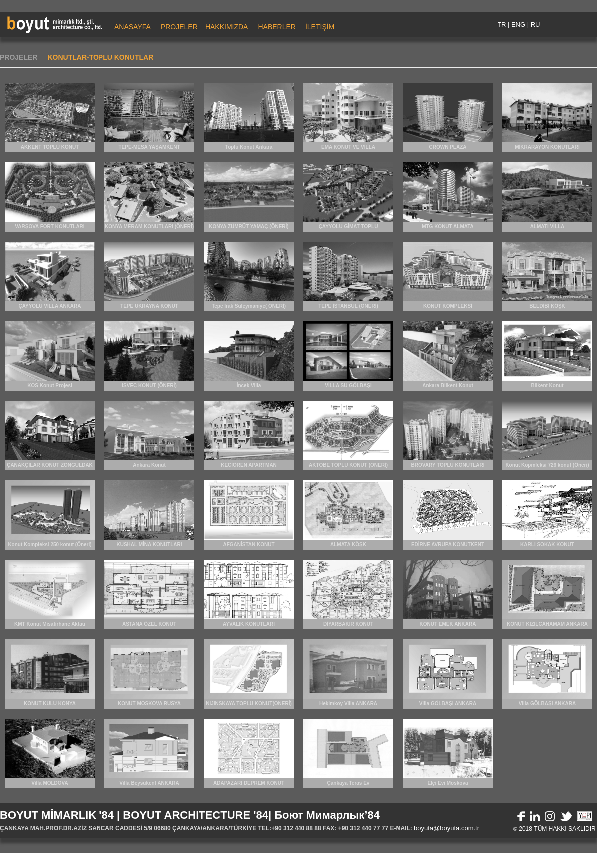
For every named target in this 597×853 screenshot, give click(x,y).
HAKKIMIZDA (226, 27)
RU (535, 24)
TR (502, 24)
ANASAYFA (132, 27)
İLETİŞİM (319, 27)
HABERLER (276, 27)
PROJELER (179, 27)
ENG (518, 24)
